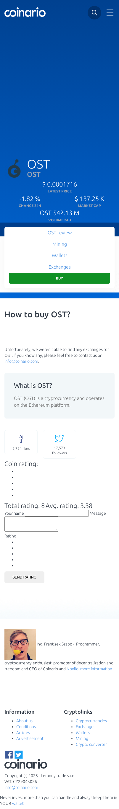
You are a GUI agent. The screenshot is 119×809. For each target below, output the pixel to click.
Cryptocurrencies (91, 723)
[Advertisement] (59, 85)
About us (24, 723)
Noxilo (72, 671)
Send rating (24, 580)
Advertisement (30, 741)
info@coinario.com (21, 361)
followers (59, 444)
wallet (18, 806)
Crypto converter (91, 747)
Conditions (26, 729)
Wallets (59, 255)
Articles (23, 735)
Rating (10, 538)
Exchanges (60, 266)
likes (21, 441)
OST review (60, 232)
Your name (14, 513)
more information (96, 671)
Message (98, 513)
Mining (59, 244)
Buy (59, 278)
